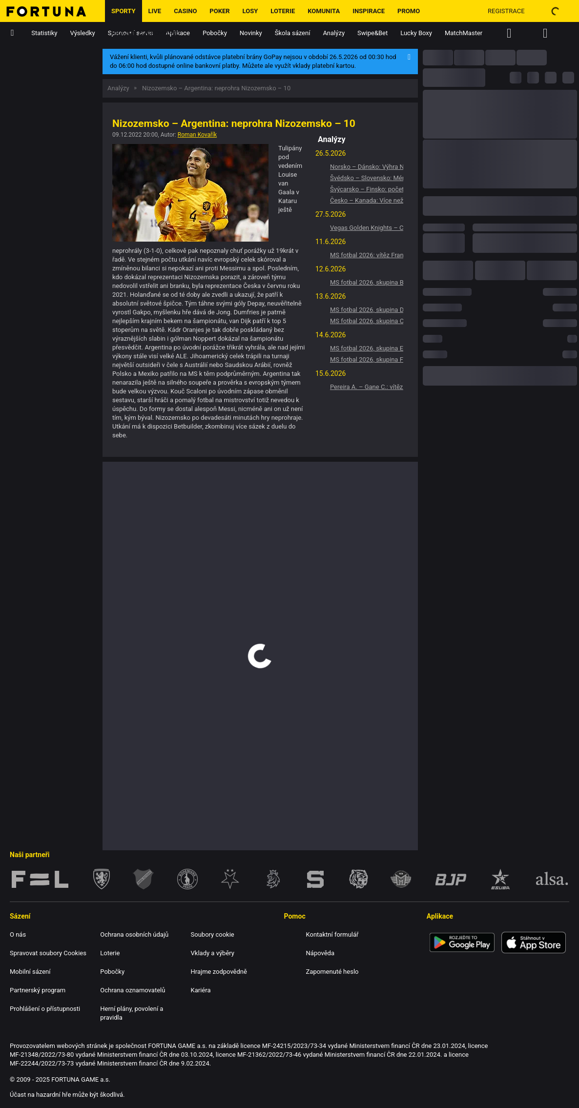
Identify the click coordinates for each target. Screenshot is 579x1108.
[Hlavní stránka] (52, 11)
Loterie (282, 11)
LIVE (155, 11)
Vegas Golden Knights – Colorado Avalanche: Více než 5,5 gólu (366, 227)
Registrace (506, 11)
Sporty (123, 11)
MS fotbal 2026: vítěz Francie (366, 255)
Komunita (324, 11)
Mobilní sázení (30, 971)
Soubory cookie (212, 934)
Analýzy (334, 33)
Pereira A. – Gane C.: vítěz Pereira (366, 386)
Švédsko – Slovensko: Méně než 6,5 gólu (366, 178)
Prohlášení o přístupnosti (45, 1008)
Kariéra (201, 990)
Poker (219, 11)
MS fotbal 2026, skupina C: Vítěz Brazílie (366, 321)
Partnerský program (37, 990)
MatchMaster (463, 33)
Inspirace (368, 11)
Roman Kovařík (197, 134)
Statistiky (44, 33)
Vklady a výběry (212, 953)
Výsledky (82, 33)
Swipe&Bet (372, 33)
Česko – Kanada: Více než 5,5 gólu (366, 200)
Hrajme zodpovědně (145, 33)
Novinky (251, 33)
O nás (18, 934)
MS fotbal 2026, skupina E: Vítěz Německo (366, 348)
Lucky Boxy (416, 33)
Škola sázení (292, 33)
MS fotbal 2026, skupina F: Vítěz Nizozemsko (366, 359)
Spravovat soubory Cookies (48, 953)
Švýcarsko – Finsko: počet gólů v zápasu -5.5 (366, 189)
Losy (250, 11)
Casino (185, 11)
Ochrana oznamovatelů (132, 990)
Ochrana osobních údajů (134, 934)
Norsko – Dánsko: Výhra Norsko (366, 166)
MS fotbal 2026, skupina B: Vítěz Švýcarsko (366, 282)
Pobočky (215, 33)
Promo (408, 11)
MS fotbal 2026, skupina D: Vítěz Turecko (366, 309)
